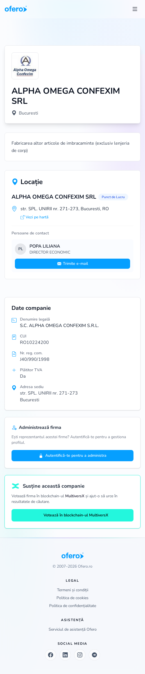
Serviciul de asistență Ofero (73, 629)
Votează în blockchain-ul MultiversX (72, 515)
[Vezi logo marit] (25, 65)
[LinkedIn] (65, 654)
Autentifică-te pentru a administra (73, 455)
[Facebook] (50, 654)
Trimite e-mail (72, 263)
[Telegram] (94, 654)
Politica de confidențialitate (72, 605)
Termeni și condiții (72, 590)
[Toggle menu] (135, 9)
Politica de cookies (72, 598)
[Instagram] (79, 654)
